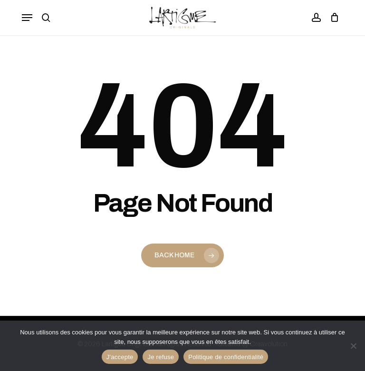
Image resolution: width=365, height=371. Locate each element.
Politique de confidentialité (225, 357)
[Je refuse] (353, 346)
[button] (27, 17)
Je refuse (160, 357)
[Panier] (332, 17)
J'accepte (120, 357)
